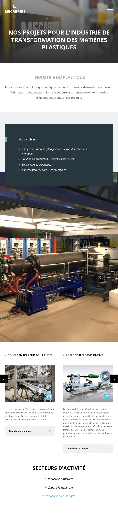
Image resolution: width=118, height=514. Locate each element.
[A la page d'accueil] (15, 9)
